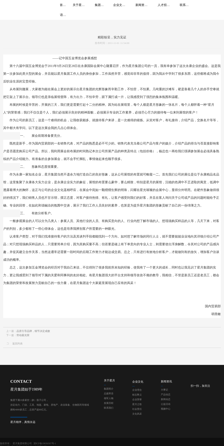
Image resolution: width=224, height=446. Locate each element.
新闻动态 (165, 390)
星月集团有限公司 (22, 440)
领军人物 (108, 389)
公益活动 (165, 395)
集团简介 (108, 380)
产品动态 (165, 386)
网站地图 (181, 440)
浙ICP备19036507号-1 (45, 440)
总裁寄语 (108, 385)
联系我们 (108, 399)
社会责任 (137, 400)
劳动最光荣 (22, 334)
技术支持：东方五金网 (211, 440)
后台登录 (192, 440)
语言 (202, 8)
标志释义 (137, 386)
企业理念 (137, 381)
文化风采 (137, 405)
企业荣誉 (137, 391)
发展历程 (108, 394)
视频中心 (165, 400)
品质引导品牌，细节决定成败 (33, 330)
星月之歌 (137, 395)
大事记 (164, 381)
